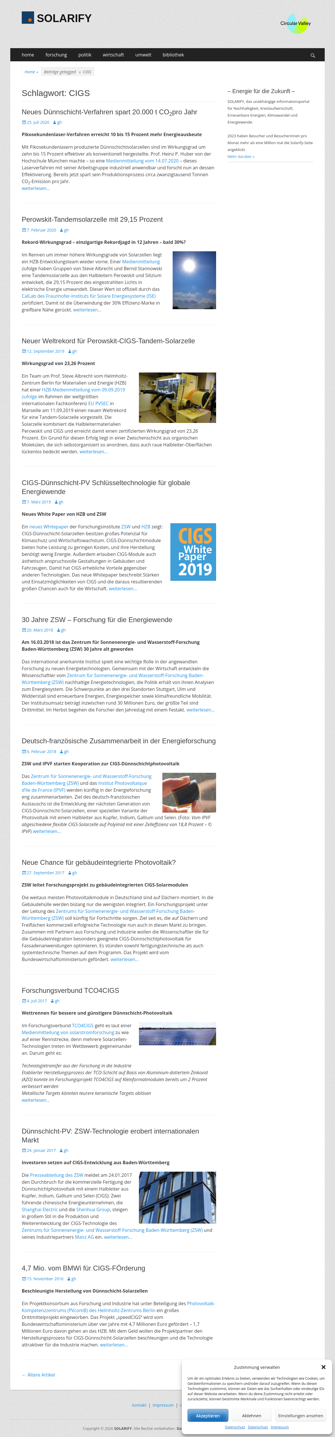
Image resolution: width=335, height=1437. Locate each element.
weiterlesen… (36, 188)
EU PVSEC (98, 403)
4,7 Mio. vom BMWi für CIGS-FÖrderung (83, 1268)
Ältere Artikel (38, 1375)
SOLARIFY (64, 18)
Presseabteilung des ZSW (56, 1175)
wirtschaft (113, 55)
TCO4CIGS (82, 1025)
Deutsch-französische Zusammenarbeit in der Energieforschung (119, 741)
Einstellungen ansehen (300, 1415)
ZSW (126, 527)
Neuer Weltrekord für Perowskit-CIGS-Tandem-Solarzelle (108, 341)
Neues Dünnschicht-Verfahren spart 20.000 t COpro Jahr (109, 112)
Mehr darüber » (241, 156)
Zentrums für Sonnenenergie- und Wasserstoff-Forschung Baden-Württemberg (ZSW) (112, 1230)
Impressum (280, 1427)
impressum (163, 1405)
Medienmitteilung (141, 261)
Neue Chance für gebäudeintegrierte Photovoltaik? (99, 862)
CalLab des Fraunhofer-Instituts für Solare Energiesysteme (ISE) (89, 296)
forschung (56, 55)
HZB (145, 527)
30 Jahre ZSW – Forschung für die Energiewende (97, 620)
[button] (323, 1367)
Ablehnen (251, 1415)
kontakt (139, 1405)
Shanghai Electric (40, 1209)
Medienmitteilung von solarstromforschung (68, 1032)
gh (59, 122)
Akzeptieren (208, 1415)
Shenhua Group (93, 1209)
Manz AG (85, 1237)
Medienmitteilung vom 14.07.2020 (142, 161)
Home (31, 72)
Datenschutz (235, 1427)
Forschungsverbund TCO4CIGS (70, 990)
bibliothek (173, 55)
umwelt (143, 55)
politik (84, 55)
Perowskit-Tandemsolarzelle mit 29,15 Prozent (92, 219)
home (28, 55)
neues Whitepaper (49, 527)
